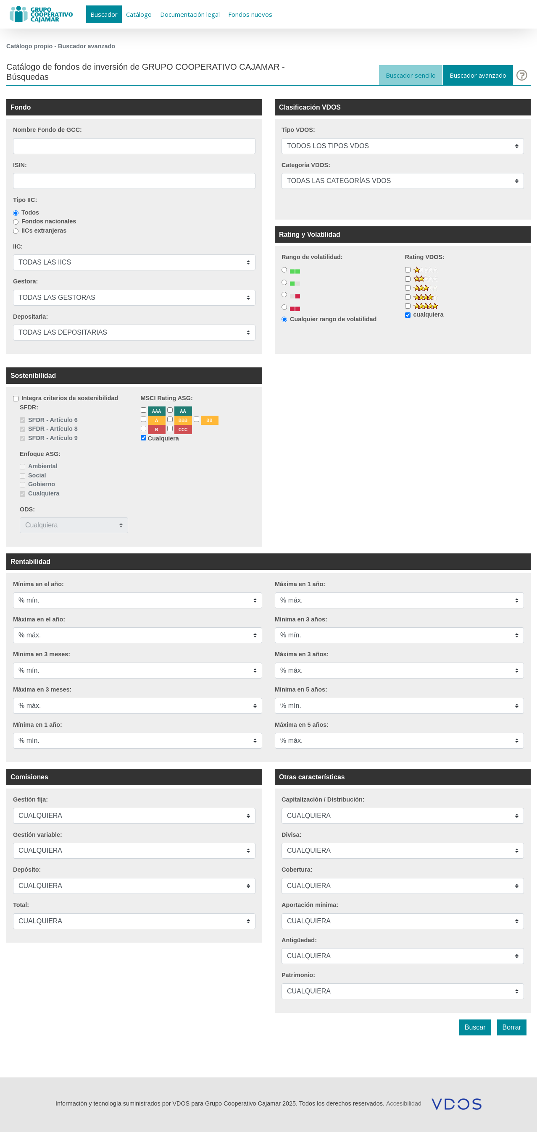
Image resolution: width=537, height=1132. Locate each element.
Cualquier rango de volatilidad (333, 319)
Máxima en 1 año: (300, 584)
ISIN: (20, 165)
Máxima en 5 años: (302, 724)
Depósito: (27, 869)
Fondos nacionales (48, 221)
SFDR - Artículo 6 (53, 420)
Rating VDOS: (425, 257)
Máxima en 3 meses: (42, 689)
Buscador (104, 14)
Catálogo (139, 14)
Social (37, 475)
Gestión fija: (30, 799)
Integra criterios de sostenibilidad (69, 398)
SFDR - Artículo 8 (53, 428)
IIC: (18, 246)
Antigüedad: (299, 940)
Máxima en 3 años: (302, 654)
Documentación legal (190, 14)
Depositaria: (30, 316)
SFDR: (29, 407)
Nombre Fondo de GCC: (47, 129)
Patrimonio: (298, 975)
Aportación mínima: (310, 904)
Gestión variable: (37, 834)
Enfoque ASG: (40, 454)
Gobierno (41, 484)
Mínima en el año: (38, 584)
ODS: (27, 509)
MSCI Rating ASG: (167, 398)
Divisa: (291, 834)
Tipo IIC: (25, 200)
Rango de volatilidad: (312, 257)
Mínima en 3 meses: (41, 654)
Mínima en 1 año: (37, 724)
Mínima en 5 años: (301, 689)
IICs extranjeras (43, 230)
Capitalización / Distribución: (323, 799)
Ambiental (43, 466)
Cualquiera (43, 493)
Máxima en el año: (39, 619)
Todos (30, 212)
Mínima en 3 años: (301, 619)
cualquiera (428, 314)
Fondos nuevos (250, 14)
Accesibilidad (403, 1103)
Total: (21, 904)
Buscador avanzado (478, 75)
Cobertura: (297, 869)
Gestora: (25, 281)
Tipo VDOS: (298, 129)
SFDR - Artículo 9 (53, 438)
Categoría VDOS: (306, 165)
